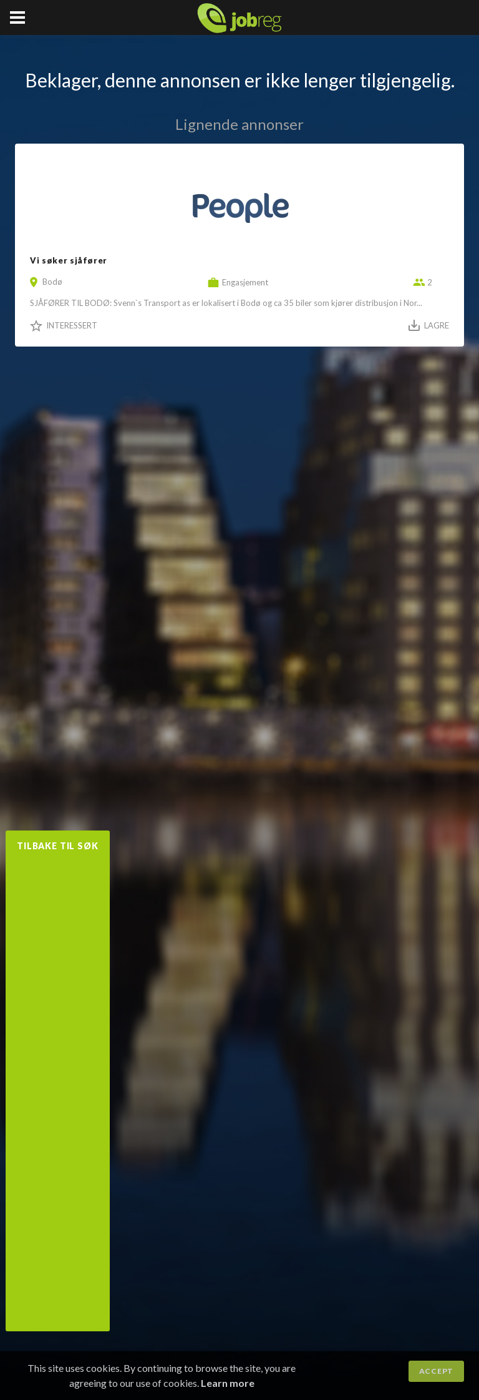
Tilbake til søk (58, 845)
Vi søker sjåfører (68, 260)
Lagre (436, 325)
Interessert (71, 325)
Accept (436, 1371)
